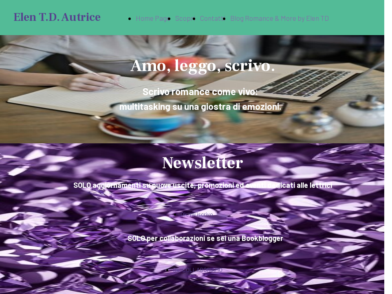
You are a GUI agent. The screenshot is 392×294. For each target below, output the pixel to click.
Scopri (185, 18)
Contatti (212, 18)
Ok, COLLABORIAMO (197, 269)
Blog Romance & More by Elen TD (279, 18)
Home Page (153, 18)
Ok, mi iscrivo (197, 214)
